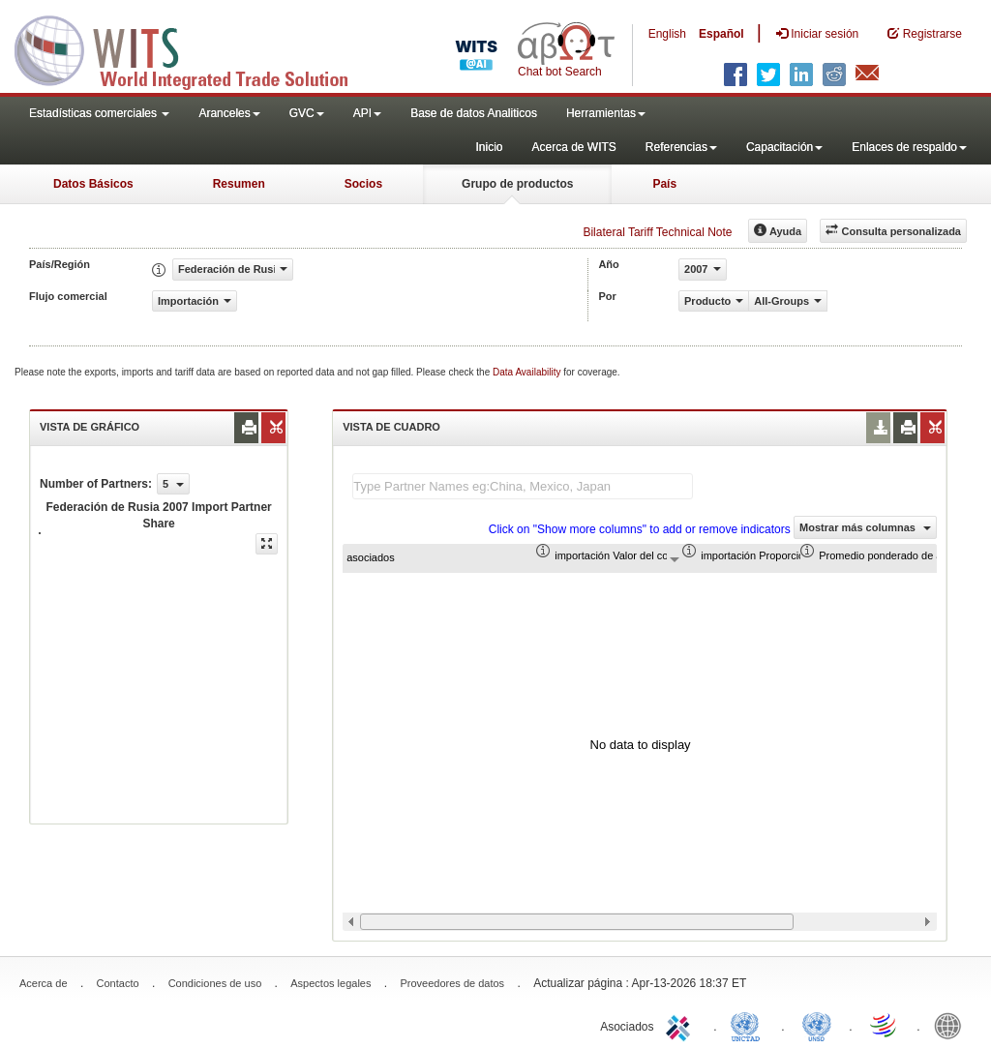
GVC (306, 113)
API (367, 113)
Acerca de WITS (573, 147)
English (667, 34)
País (664, 184)
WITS (193, 48)
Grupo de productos (517, 184)
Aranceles (228, 113)
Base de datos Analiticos (473, 113)
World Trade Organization (884, 1024)
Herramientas (606, 113)
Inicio (488, 147)
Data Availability (528, 372)
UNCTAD (749, 1024)
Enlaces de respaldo (909, 147)
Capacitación (784, 147)
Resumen (239, 184)
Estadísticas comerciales (99, 113)
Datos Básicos (93, 184)
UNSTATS (816, 1024)
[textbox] (522, 486)
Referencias (681, 147)
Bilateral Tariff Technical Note (657, 232)
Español (721, 34)
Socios (363, 184)
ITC (681, 1024)
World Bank (952, 1024)
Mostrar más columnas (865, 527)
